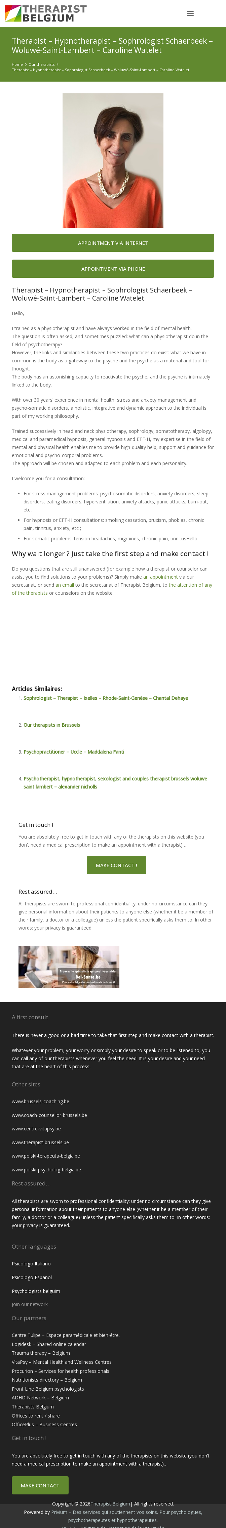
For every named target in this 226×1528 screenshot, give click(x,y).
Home (17, 64)
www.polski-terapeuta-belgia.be (46, 1156)
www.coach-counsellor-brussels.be (49, 1115)
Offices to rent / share (36, 1415)
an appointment (160, 577)
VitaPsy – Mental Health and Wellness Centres (62, 1362)
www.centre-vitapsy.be (36, 1128)
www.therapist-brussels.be (40, 1142)
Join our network (30, 1304)
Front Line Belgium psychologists (48, 1389)
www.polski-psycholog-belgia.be (46, 1169)
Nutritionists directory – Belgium (47, 1380)
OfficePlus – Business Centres (44, 1424)
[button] (190, 13)
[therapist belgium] (58, 13)
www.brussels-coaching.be (40, 1101)
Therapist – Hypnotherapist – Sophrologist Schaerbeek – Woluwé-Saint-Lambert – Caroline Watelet (100, 69)
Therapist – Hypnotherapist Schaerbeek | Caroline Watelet (87, 657)
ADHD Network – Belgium (40, 1397)
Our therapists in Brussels (52, 725)
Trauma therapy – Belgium (41, 1353)
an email (64, 585)
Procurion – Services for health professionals (60, 1371)
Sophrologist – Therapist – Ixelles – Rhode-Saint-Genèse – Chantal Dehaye (106, 698)
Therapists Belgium (33, 1406)
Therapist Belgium (110, 1503)
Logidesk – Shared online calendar (49, 1344)
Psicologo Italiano (31, 1263)
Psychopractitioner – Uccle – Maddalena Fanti (74, 752)
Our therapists (41, 64)
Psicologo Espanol (32, 1277)
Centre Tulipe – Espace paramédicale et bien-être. (66, 1335)
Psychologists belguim (36, 1291)
